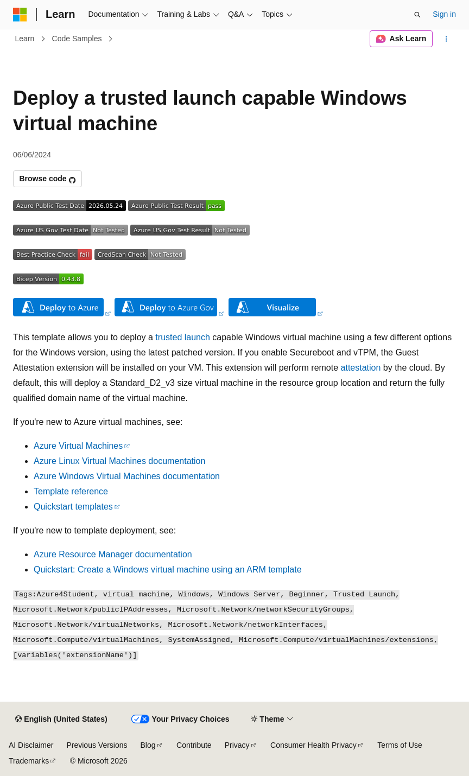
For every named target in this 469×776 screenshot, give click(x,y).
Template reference (71, 491)
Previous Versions (96, 745)
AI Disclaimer (31, 745)
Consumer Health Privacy (313, 745)
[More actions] (446, 39)
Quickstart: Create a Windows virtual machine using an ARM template (168, 569)
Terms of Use (399, 745)
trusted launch (182, 337)
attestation (361, 367)
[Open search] (417, 14)
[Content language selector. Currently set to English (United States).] (61, 719)
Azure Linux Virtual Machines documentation (119, 461)
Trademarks (29, 760)
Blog (148, 745)
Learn (25, 38)
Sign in (444, 14)
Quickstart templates (73, 506)
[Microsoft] (20, 15)
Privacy (237, 745)
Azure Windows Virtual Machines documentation (127, 476)
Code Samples (77, 38)
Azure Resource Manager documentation (113, 554)
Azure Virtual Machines (78, 445)
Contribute (194, 745)
